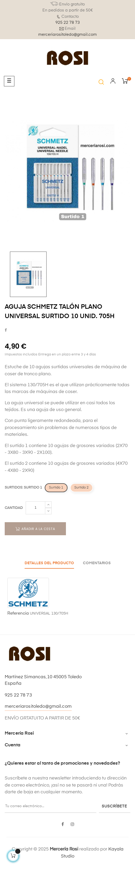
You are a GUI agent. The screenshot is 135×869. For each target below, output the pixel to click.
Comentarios (97, 563)
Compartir (6, 331)
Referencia (18, 613)
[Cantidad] (35, 507)
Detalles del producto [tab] (49, 563)
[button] (101, 82)
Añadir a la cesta (35, 529)
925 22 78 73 (67, 23)
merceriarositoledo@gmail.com (67, 35)
